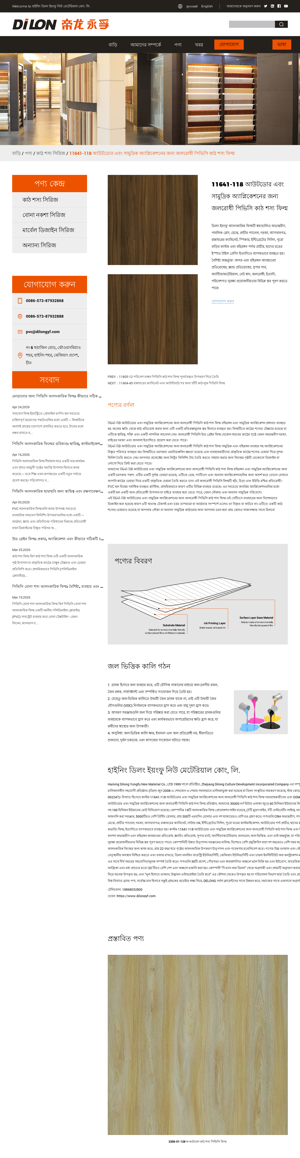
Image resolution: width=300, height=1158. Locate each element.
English (207, 6)
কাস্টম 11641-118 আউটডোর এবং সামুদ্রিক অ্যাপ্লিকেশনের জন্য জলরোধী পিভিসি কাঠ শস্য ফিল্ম (230, 829)
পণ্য (178, 45)
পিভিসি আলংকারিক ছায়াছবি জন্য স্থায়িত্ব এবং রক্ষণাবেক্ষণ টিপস (58, 491)
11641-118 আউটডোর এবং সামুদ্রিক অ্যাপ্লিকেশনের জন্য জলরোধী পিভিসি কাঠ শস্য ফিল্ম (165, 423)
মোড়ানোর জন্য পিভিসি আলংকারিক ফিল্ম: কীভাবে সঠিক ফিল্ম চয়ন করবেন (58, 396)
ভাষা (281, 44)
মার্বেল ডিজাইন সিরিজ (48, 230)
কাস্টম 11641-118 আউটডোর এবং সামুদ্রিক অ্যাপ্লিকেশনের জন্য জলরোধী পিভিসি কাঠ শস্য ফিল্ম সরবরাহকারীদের (214, 797)
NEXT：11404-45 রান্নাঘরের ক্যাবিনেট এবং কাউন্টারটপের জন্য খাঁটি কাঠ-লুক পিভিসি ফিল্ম (166, 383)
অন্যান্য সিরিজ (39, 245)
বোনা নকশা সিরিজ (44, 215)
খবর (199, 45)
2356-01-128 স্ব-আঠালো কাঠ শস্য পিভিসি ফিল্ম (198, 1141)
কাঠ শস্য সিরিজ (50, 153)
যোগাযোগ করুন (223, 301)
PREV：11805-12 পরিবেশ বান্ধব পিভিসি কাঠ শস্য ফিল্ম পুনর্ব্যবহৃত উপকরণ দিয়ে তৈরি (163, 376)
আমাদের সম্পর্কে (145, 45)
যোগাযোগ (229, 44)
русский (192, 6)
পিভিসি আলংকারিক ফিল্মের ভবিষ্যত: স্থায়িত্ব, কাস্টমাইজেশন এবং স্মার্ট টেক (58, 444)
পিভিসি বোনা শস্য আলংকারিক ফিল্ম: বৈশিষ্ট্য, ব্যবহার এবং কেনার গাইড (58, 586)
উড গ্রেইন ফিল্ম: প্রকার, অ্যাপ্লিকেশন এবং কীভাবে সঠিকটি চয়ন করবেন (58, 539)
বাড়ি (113, 45)
